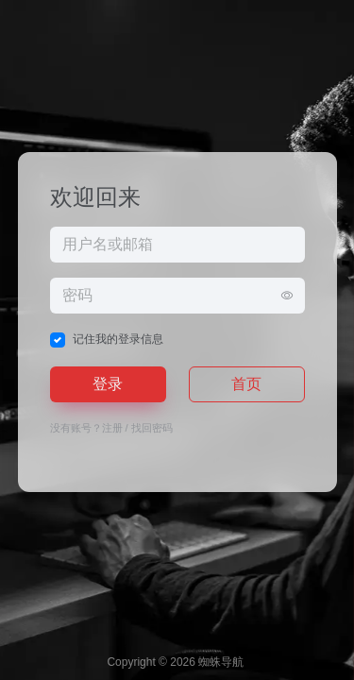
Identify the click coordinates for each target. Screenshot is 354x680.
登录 (108, 384)
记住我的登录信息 (118, 339)
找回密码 (152, 428)
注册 (112, 428)
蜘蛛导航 (221, 662)
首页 (246, 384)
